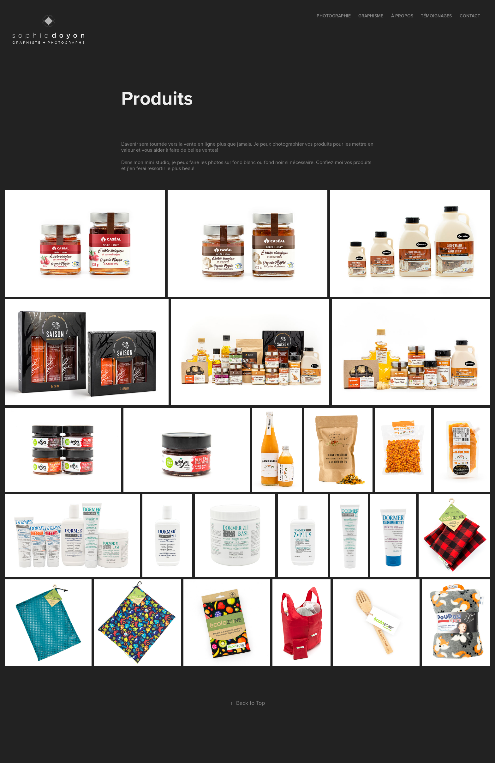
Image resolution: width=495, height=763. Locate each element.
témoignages (436, 16)
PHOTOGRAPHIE (334, 16)
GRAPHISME (370, 16)
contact (470, 16)
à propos (402, 16)
